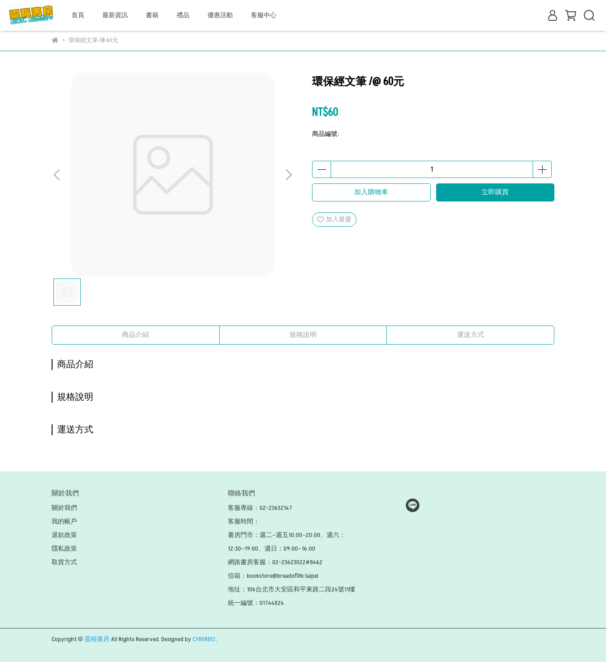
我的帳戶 (64, 521)
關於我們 (64, 508)
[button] (288, 174)
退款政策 (64, 535)
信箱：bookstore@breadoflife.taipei (273, 575)
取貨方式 (64, 562)
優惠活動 (220, 15)
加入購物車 (371, 192)
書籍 (152, 15)
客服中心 (263, 15)
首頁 (78, 15)
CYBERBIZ (204, 639)
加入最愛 (334, 219)
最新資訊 (115, 15)
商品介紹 (135, 335)
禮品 (183, 15)
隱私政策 (64, 548)
